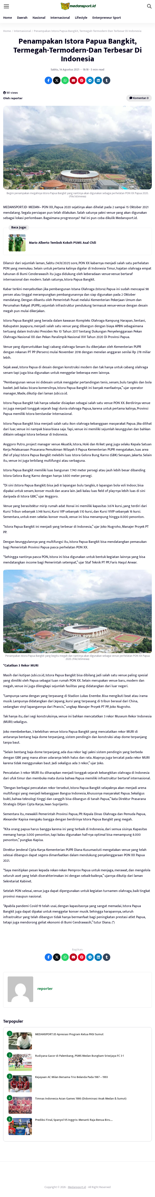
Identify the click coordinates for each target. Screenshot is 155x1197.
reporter (45, 988)
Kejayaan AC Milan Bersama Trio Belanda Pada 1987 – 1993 (71, 1077)
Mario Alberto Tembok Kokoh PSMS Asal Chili (62, 243)
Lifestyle (81, 18)
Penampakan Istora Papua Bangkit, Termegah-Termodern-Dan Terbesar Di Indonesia (77, 50)
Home (7, 18)
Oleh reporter (13, 98)
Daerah (22, 18)
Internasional (60, 18)
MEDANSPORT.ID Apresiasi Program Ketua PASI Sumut (69, 1034)
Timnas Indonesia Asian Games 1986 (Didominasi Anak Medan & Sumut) (80, 1098)
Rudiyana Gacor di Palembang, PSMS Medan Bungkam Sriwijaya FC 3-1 (79, 1055)
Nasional (39, 18)
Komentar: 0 (139, 98)
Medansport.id (77, 1187)
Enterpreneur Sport (106, 18)
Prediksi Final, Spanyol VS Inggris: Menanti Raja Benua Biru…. (74, 1119)
